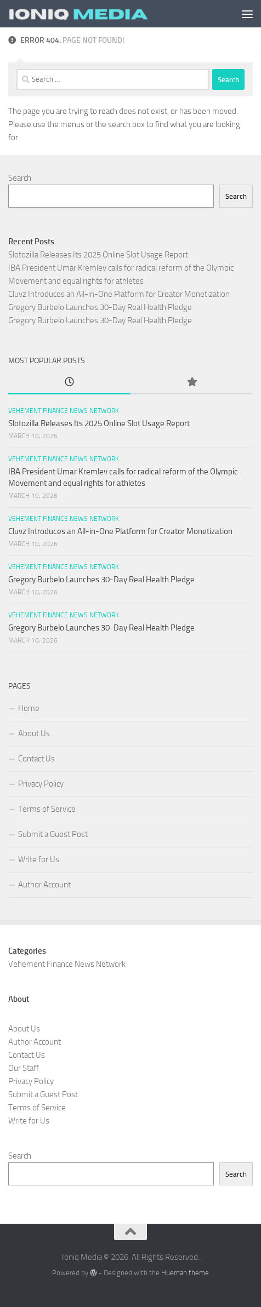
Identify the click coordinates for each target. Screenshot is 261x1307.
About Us (34, 733)
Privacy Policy (41, 784)
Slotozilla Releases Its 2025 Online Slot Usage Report (98, 255)
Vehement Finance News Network (63, 411)
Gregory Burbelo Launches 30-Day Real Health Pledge (100, 307)
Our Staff (23, 1068)
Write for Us (38, 859)
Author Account (44, 885)
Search (19, 178)
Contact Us (36, 759)
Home (28, 708)
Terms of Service (47, 809)
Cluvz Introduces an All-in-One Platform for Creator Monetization (119, 294)
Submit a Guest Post (53, 834)
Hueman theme (185, 1273)
